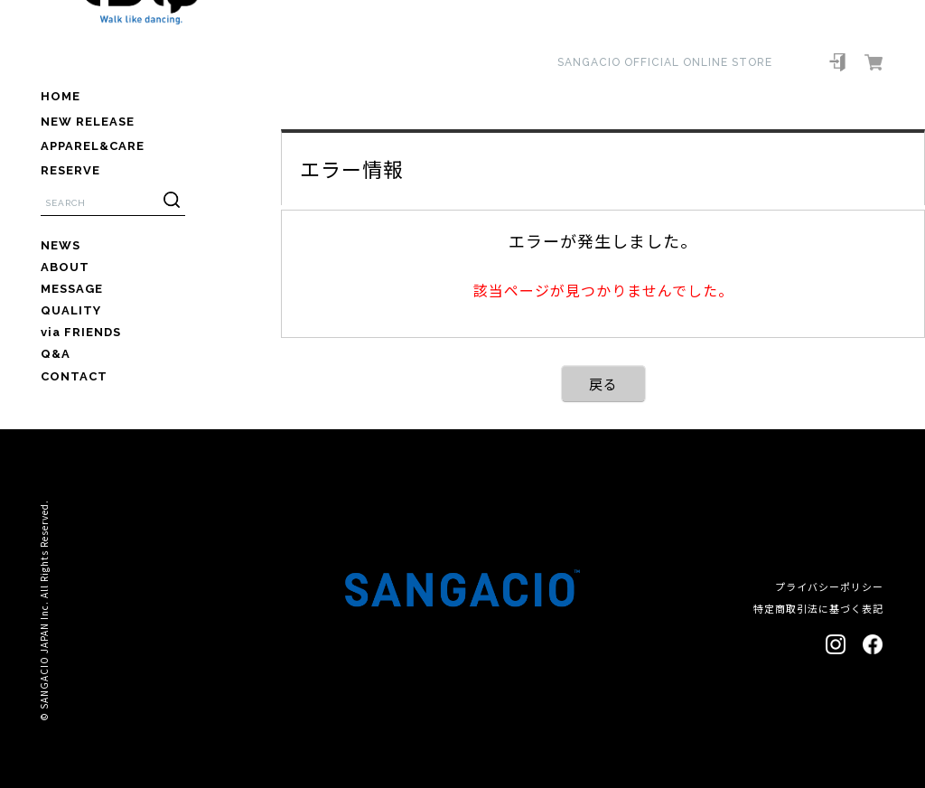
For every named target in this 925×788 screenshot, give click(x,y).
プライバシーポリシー (829, 586)
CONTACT (74, 376)
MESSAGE (72, 289)
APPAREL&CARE (93, 146)
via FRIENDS (81, 332)
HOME (60, 96)
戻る (603, 383)
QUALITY (71, 310)
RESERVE (70, 170)
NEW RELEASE (88, 121)
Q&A (55, 354)
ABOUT (65, 267)
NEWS (60, 245)
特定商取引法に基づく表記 (818, 608)
